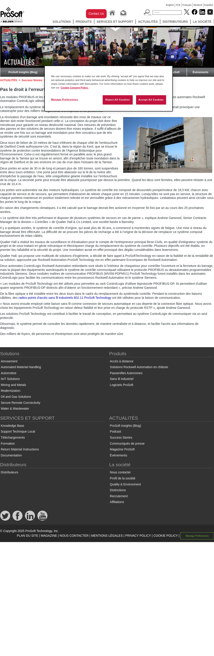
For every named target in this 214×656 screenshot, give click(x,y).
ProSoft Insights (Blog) (23, 72)
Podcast (115, 431)
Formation (8, 443)
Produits (84, 21)
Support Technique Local (18, 431)
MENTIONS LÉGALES (107, 535)
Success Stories (32, 80)
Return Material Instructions (20, 449)
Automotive (8, 373)
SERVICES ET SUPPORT (115, 21)
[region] (108, 88)
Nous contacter (120, 472)
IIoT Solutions (10, 379)
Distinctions (118, 490)
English (170, 5)
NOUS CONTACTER (74, 535)
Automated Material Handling (21, 367)
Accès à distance (121, 361)
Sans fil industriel (121, 379)
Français (187, 5)
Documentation (11, 455)
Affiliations (117, 502)
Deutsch (198, 5)
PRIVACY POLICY (138, 535)
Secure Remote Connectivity (20, 402)
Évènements (200, 72)
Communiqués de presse (127, 443)
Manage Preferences (197, 535)
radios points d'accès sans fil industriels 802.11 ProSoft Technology (64, 297)
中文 (178, 5)
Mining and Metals (13, 385)
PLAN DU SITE (27, 535)
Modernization (10, 390)
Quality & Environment (125, 484)
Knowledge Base (12, 425)
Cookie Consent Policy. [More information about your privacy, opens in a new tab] (75, 87)
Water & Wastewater (15, 408)
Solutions (62, 21)
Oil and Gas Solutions (16, 396)
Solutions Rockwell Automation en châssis (139, 367)
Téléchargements (13, 437)
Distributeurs (175, 21)
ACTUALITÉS (148, 21)
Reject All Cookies (117, 99)
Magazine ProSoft (122, 449)
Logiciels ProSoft (121, 385)
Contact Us (96, 13)
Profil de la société (122, 478)
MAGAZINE (49, 535)
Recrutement (119, 496)
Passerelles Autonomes (126, 373)
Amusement (9, 361)
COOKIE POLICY (165, 535)
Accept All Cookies (151, 99)
